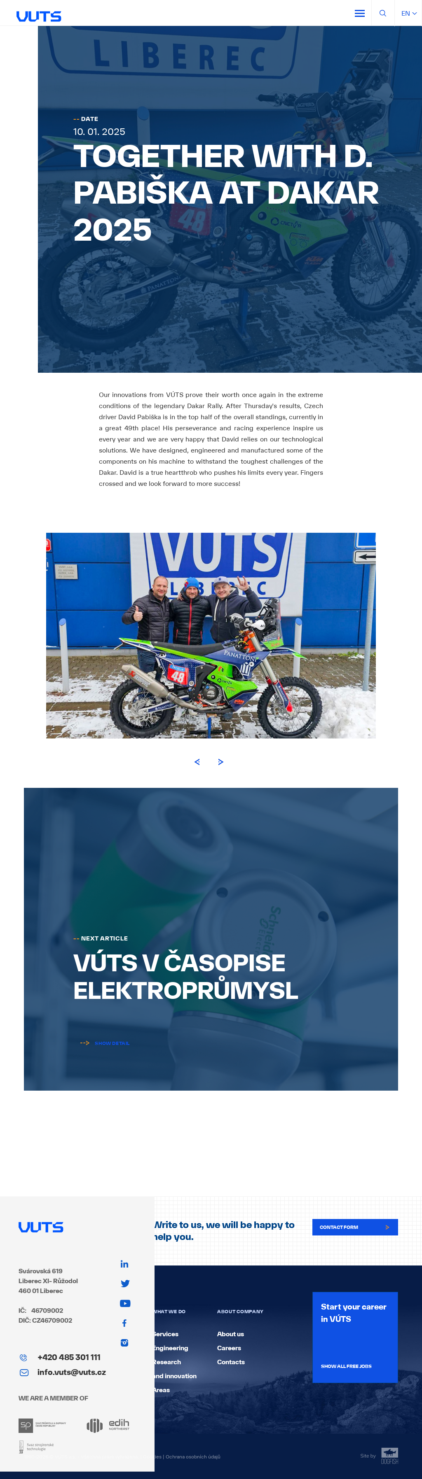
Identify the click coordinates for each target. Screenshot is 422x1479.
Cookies (152, 1456)
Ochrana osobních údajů (193, 1456)
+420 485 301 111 (69, 1357)
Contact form (355, 1227)
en (408, 13)
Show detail (101, 1043)
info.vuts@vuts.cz (72, 1372)
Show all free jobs (346, 1366)
